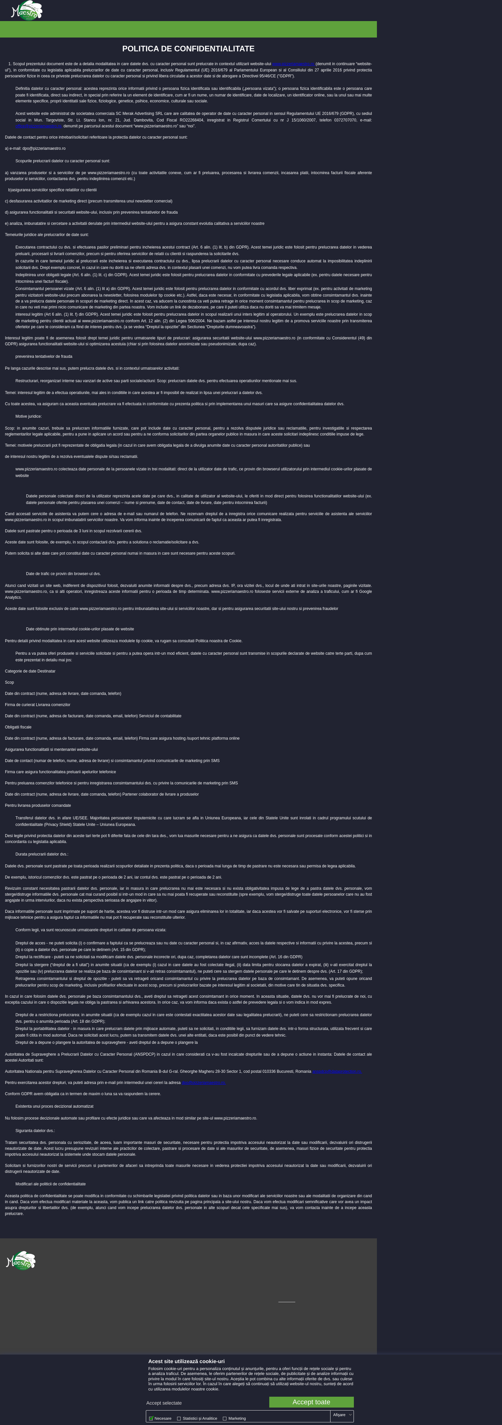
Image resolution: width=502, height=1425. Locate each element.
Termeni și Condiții (104, 1257)
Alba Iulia (68, 10)
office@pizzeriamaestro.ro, (39, 124)
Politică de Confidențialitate (112, 1265)
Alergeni (94, 1281)
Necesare (163, 1418)
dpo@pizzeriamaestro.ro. (204, 1081)
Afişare (339, 1414)
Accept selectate (164, 1403)
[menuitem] (68, 10)
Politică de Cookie (103, 1273)
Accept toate (311, 1402)
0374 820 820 (17, 1282)
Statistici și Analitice (200, 1418)
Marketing (237, 1418)
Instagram (198, 1257)
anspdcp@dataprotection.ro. (337, 1070)
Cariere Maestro (102, 1289)
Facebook (198, 1265)
